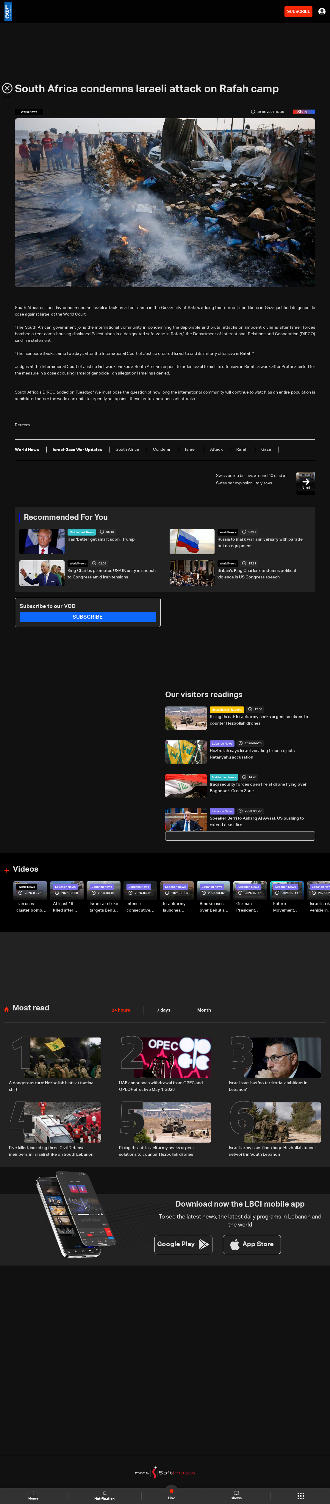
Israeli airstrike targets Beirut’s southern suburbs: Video (104, 907)
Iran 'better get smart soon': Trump (101, 539)
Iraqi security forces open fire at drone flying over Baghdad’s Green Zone (258, 787)
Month (202, 1009)
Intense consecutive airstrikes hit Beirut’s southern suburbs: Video (141, 907)
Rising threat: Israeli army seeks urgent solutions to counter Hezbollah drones (259, 719)
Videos (25, 869)
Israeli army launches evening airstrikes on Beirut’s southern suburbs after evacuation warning (176, 907)
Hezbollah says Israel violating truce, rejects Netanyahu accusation (252, 753)
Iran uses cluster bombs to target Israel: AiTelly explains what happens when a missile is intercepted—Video (31, 907)
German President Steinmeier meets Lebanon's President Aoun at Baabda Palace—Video (251, 907)
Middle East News (82, 532)
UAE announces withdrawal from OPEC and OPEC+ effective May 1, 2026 (161, 1085)
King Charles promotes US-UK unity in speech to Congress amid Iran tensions (112, 574)
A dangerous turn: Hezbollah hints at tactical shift (51, 1085)
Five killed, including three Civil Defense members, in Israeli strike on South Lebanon (51, 1150)
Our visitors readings (204, 695)
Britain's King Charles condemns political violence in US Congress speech (257, 574)
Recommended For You (66, 518)
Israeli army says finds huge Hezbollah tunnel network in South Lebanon (272, 1150)
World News (228, 532)
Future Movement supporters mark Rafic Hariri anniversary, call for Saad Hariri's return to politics (286, 907)
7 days (162, 1009)
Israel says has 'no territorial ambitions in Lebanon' (268, 1085)
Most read (30, 1008)
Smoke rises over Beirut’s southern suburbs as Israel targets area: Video (213, 907)
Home (34, 1496)
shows (236, 1495)
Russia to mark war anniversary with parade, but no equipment (261, 542)
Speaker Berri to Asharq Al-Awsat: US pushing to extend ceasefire (257, 821)
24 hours (120, 1009)
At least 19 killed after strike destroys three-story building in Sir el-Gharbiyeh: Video (67, 907)
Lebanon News (222, 743)
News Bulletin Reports (227, 709)
